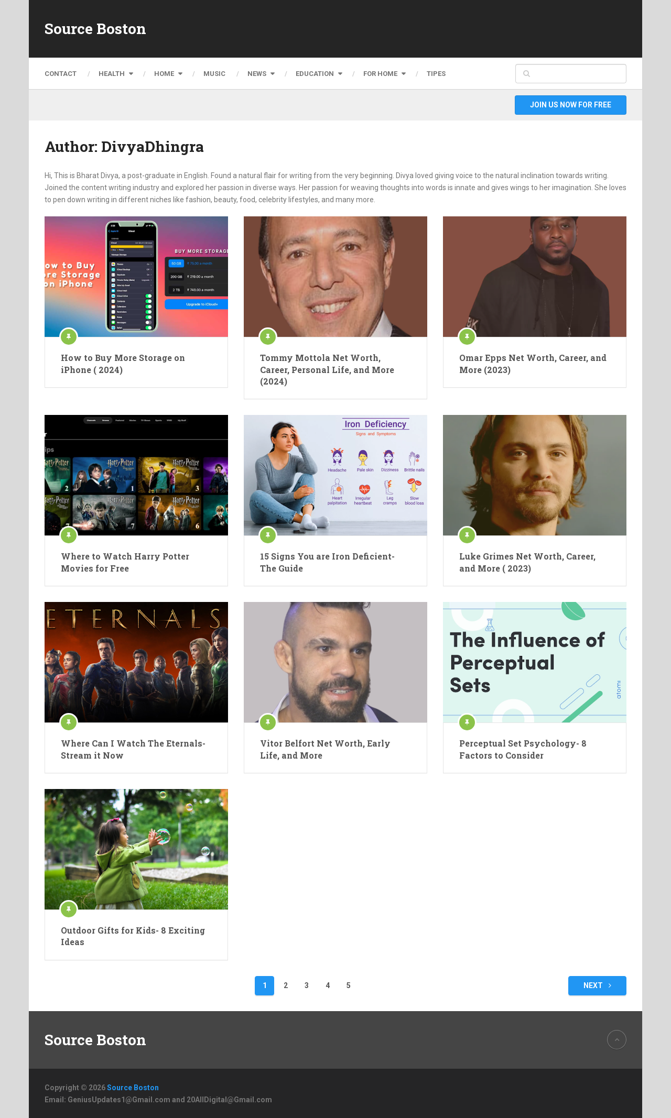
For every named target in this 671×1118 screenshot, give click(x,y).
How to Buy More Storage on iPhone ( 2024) (123, 363)
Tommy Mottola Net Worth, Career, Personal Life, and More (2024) (327, 369)
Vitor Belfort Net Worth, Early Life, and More (325, 749)
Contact (61, 74)
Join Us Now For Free (570, 105)
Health (112, 74)
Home (164, 74)
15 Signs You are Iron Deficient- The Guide (327, 562)
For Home (380, 74)
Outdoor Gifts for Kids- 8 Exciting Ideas (133, 936)
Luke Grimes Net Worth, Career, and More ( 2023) (527, 562)
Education (315, 74)
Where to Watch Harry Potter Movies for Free (125, 562)
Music (214, 74)
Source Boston (95, 28)
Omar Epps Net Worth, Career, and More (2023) (533, 363)
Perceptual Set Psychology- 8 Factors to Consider (523, 749)
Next (597, 985)
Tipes (436, 74)
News (256, 74)
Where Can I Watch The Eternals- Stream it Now (133, 749)
